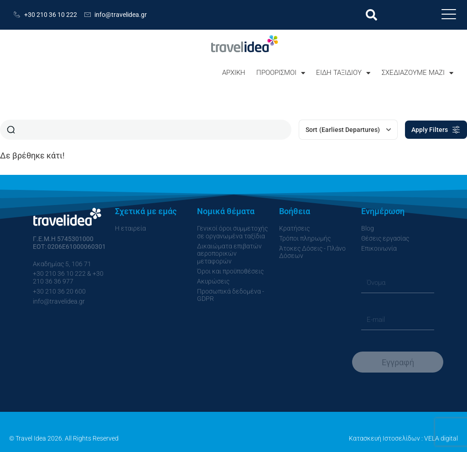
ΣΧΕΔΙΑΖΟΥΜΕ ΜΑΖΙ (417, 73)
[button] (371, 15)
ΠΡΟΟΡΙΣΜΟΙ (280, 73)
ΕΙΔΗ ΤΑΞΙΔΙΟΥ (343, 73)
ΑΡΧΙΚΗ (233, 72)
